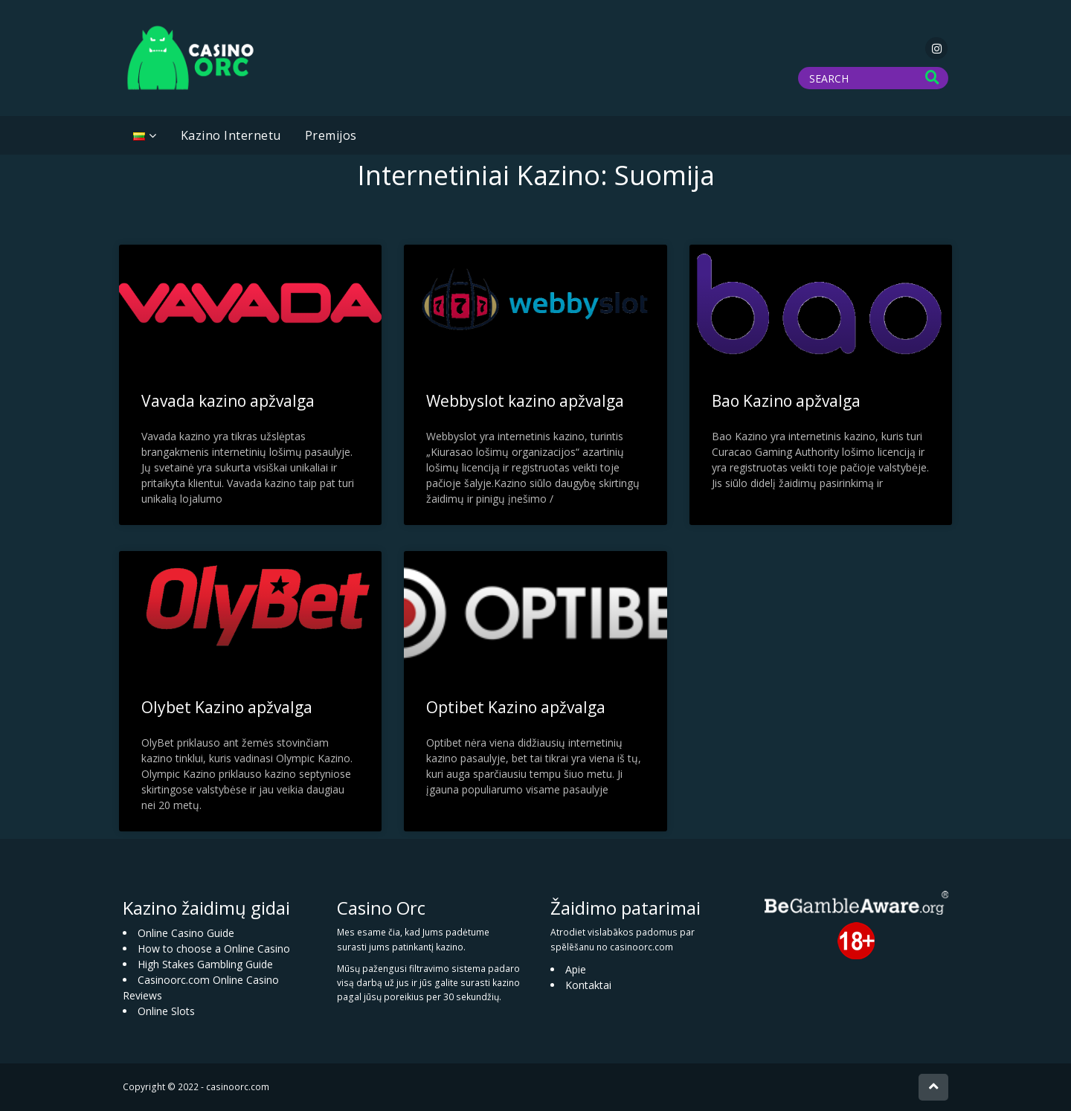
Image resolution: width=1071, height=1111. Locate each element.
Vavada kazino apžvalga (228, 400)
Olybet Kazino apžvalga (226, 707)
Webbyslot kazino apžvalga (525, 400)
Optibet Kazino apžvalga (515, 707)
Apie (575, 969)
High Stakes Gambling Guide (205, 964)
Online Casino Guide (186, 933)
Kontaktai (588, 985)
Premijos (331, 135)
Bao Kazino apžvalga (786, 400)
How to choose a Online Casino (214, 948)
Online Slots (166, 1011)
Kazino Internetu (231, 135)
